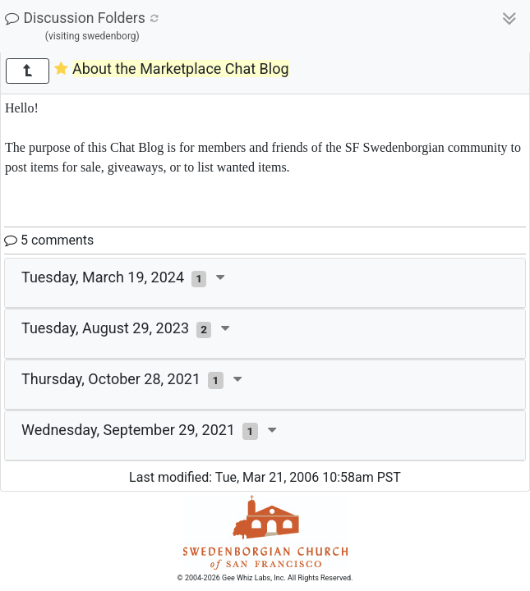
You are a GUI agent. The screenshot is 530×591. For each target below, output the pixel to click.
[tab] (265, 283)
